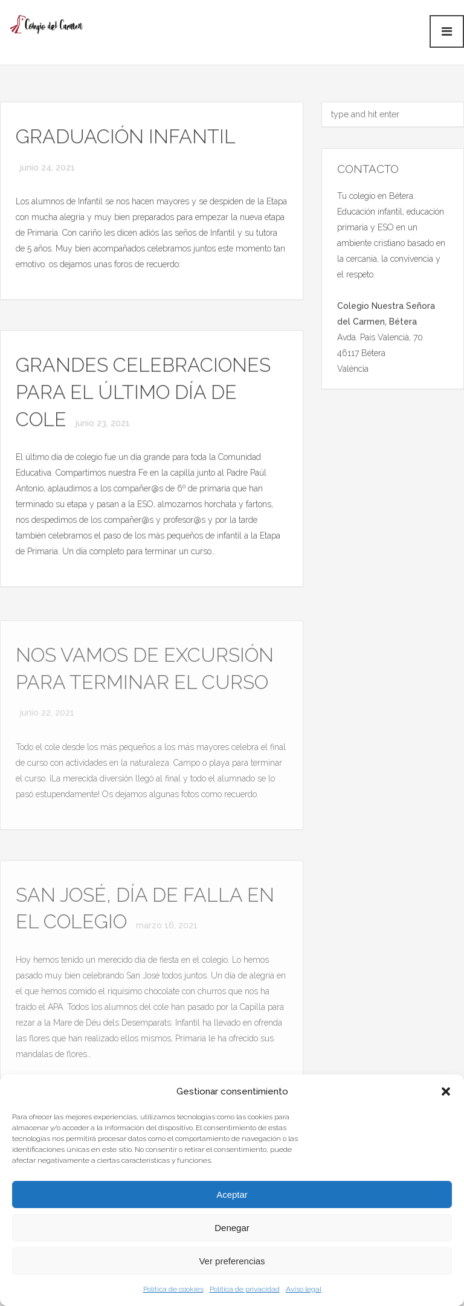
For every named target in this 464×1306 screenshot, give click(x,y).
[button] (446, 1091)
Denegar (232, 1228)
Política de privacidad (245, 1289)
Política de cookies (173, 1289)
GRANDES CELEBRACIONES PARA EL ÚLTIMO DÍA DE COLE (143, 392)
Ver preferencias (232, 1261)
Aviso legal (303, 1289)
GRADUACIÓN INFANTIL (125, 137)
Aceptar (232, 1194)
